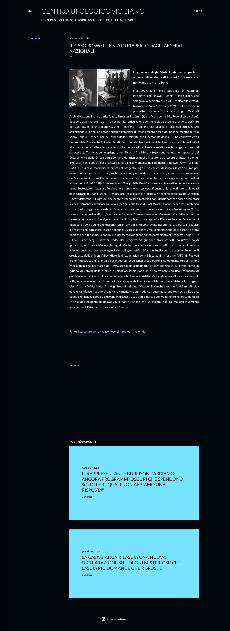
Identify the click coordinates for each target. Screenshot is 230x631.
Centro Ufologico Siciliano (92, 11)
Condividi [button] (34, 38)
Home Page (49, 20)
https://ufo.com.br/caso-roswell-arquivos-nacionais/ (112, 331)
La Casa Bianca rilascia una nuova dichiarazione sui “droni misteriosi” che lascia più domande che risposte (131, 562)
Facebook (95, 20)
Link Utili (111, 20)
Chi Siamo (66, 20)
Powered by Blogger (115, 619)
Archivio (126, 20)
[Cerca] (198, 11)
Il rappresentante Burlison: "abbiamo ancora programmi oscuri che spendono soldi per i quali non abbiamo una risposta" (132, 482)
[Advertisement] (134, 404)
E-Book (80, 20)
